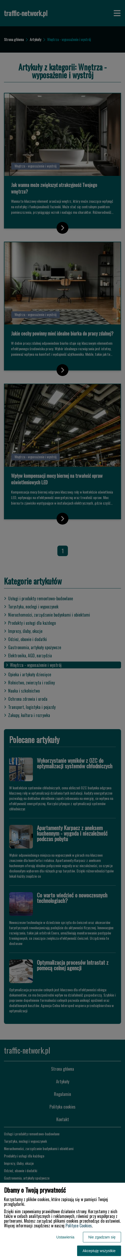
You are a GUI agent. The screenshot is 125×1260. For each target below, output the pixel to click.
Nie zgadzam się (102, 1237)
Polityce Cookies (79, 1225)
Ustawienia (65, 1237)
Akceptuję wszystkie (99, 1251)
